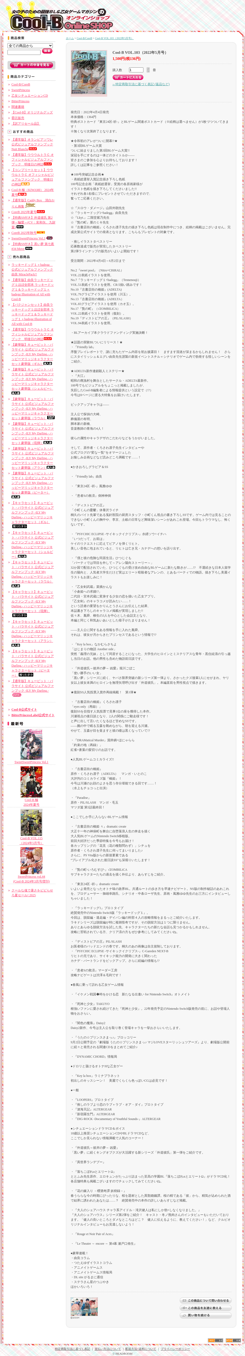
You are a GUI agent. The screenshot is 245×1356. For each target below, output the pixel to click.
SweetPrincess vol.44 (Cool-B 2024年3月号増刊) (31, 877)
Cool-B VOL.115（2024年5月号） (31, 839)
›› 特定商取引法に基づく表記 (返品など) (141, 84)
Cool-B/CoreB (20, 84)
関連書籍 (17, 107)
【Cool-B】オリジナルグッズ (32, 112)
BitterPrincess (20, 101)
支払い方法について (108, 1348)
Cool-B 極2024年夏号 (31, 801)
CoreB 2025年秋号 (28, 233)
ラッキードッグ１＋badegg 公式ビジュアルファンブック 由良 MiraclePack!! (32, 269)
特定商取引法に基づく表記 (72, 1348)
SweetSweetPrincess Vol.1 (32, 760)
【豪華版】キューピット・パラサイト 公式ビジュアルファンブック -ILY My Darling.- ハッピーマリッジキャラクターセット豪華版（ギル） (32, 354)
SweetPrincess (20, 90)
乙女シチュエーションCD (29, 95)
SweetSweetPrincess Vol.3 (32, 238)
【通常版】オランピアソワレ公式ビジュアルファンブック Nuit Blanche (32, 144)
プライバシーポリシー (175, 1348)
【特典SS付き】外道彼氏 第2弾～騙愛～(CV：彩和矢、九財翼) (33, 222)
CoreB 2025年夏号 (28, 212)
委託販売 (17, 118)
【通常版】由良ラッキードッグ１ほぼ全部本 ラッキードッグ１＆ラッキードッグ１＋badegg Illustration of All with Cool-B (32, 289)
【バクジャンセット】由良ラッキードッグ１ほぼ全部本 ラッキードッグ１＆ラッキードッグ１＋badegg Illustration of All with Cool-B (32, 314)
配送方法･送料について (140, 1348)
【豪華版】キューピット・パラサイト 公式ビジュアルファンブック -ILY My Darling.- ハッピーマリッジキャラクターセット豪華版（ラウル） (33, 408)
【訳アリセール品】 (25, 123)
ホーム (70, 38)
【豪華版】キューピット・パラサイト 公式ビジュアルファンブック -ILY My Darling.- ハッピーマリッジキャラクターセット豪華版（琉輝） (32, 433)
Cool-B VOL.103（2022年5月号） (114, 38)
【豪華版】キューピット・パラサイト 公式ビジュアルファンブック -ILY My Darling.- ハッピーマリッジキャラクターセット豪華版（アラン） (33, 458)
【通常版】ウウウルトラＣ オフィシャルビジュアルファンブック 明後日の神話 (32, 159)
